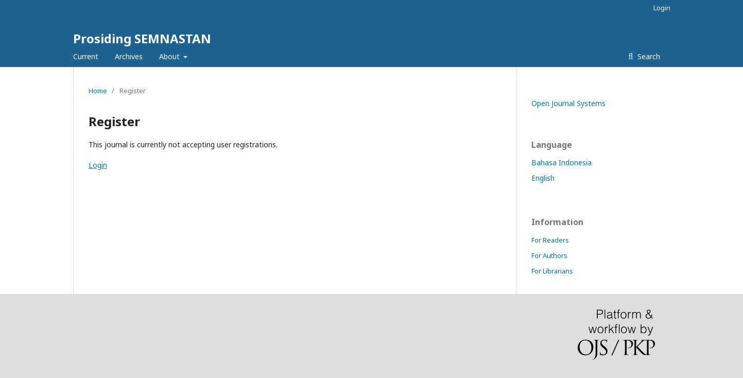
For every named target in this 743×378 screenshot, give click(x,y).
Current (85, 56)
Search (647, 56)
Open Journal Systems (568, 103)
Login (661, 7)
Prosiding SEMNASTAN (142, 38)
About (170, 56)
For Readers (550, 240)
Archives (129, 56)
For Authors (549, 255)
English (543, 178)
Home (98, 90)
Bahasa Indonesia (561, 162)
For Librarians (552, 271)
